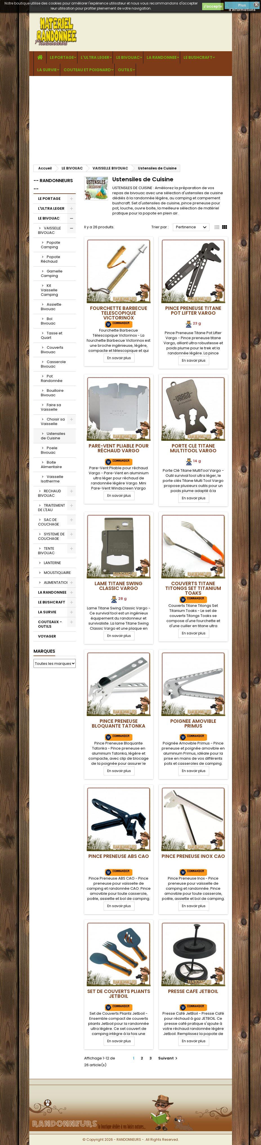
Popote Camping (50, 245)
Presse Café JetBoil (193, 991)
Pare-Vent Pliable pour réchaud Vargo (119, 448)
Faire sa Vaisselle (51, 407)
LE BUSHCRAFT (198, 57)
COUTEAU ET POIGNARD (87, 70)
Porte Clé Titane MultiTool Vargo (193, 448)
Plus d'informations (242, 6)
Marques (44, 651)
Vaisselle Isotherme (52, 479)
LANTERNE (52, 562)
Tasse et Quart (51, 335)
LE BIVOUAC (128, 57)
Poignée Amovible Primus (193, 723)
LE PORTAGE (62, 57)
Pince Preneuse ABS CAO (118, 856)
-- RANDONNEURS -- (53, 184)
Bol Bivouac (48, 321)
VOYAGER (47, 636)
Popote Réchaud (50, 259)
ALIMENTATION (56, 582)
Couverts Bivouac (52, 350)
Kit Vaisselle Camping (49, 290)
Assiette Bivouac (51, 307)
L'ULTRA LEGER (95, 57)
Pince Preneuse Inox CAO (193, 856)
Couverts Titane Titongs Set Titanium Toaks (193, 588)
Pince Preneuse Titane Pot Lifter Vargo (193, 310)
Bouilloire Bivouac (52, 393)
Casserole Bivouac (53, 364)
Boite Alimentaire (51, 464)
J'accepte (213, 6)
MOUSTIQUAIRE (57, 572)
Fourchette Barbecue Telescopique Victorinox (118, 313)
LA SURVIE (47, 70)
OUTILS (125, 70)
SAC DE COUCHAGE (48, 522)
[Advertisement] (130, 118)
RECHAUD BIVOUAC (49, 493)
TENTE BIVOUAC (46, 551)
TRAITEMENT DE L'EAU (51, 508)
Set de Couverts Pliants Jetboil (118, 993)
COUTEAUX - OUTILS (50, 624)
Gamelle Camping (52, 273)
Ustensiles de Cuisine (53, 436)
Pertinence (192, 227)
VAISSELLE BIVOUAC (49, 230)
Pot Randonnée (52, 378)
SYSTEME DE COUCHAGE (51, 536)
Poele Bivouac (49, 450)
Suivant (168, 1058)
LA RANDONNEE (162, 57)
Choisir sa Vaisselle (53, 421)
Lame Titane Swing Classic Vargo (118, 586)
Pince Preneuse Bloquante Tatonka (118, 723)
